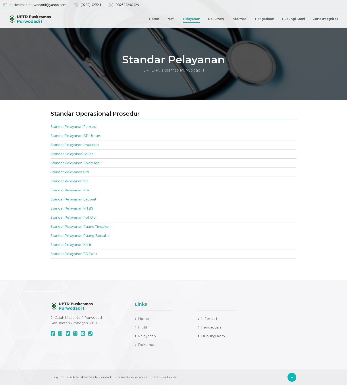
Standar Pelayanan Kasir (71, 245)
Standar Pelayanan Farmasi (73, 126)
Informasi (239, 19)
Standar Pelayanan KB (69, 181)
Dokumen (216, 19)
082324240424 (127, 5)
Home (154, 19)
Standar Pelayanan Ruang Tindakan (80, 226)
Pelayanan (191, 19)
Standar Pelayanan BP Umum (76, 136)
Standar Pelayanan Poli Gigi (73, 217)
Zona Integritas (325, 19)
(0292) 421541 (91, 5)
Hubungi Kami (293, 19)
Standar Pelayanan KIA (70, 190)
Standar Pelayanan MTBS (72, 208)
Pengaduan (264, 19)
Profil (171, 19)
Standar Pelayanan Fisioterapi (75, 163)
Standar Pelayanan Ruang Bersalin (80, 235)
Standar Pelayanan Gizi (70, 172)
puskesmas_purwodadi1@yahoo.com (38, 5)
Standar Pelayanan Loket (72, 154)
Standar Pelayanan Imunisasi (75, 145)
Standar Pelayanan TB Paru (74, 254)
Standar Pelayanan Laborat (73, 199)
